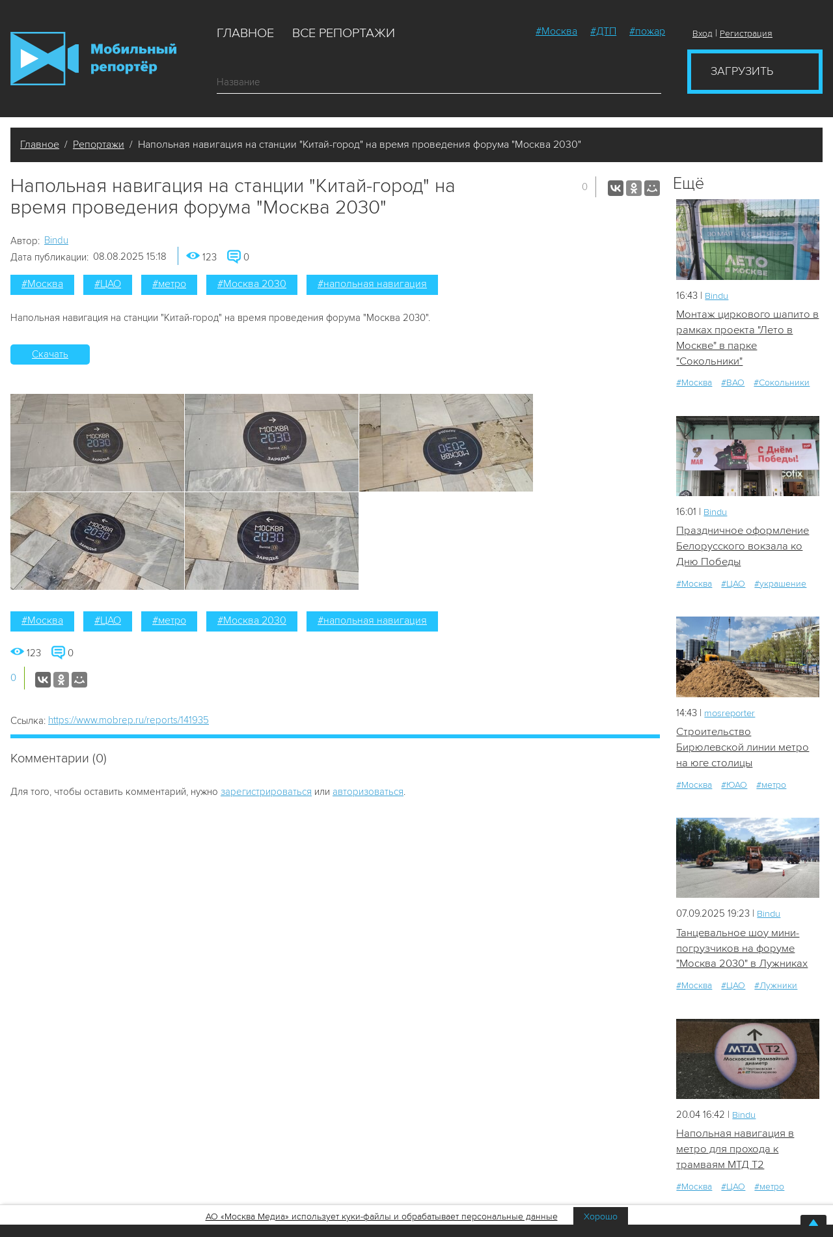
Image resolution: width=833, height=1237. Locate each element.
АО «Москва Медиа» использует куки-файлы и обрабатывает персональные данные (382, 1216)
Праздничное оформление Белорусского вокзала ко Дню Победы (744, 548)
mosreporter (731, 715)
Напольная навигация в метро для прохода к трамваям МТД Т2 (735, 1153)
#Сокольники (782, 383)
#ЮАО (734, 787)
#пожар (647, 31)
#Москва (556, 31)
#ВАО (732, 383)
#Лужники (775, 989)
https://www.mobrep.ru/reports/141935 (128, 720)
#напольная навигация (372, 283)
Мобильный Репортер (93, 58)
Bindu (56, 240)
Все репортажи (343, 33)
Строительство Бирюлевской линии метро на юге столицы (743, 750)
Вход (702, 33)
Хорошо (601, 1216)
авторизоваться (368, 792)
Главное (245, 33)
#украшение (780, 585)
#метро (169, 283)
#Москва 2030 (251, 283)
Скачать (50, 354)
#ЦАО (107, 283)
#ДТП (603, 31)
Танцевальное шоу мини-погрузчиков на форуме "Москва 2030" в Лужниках (742, 952)
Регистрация (746, 33)
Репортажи (98, 144)
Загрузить (742, 71)
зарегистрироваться (266, 792)
